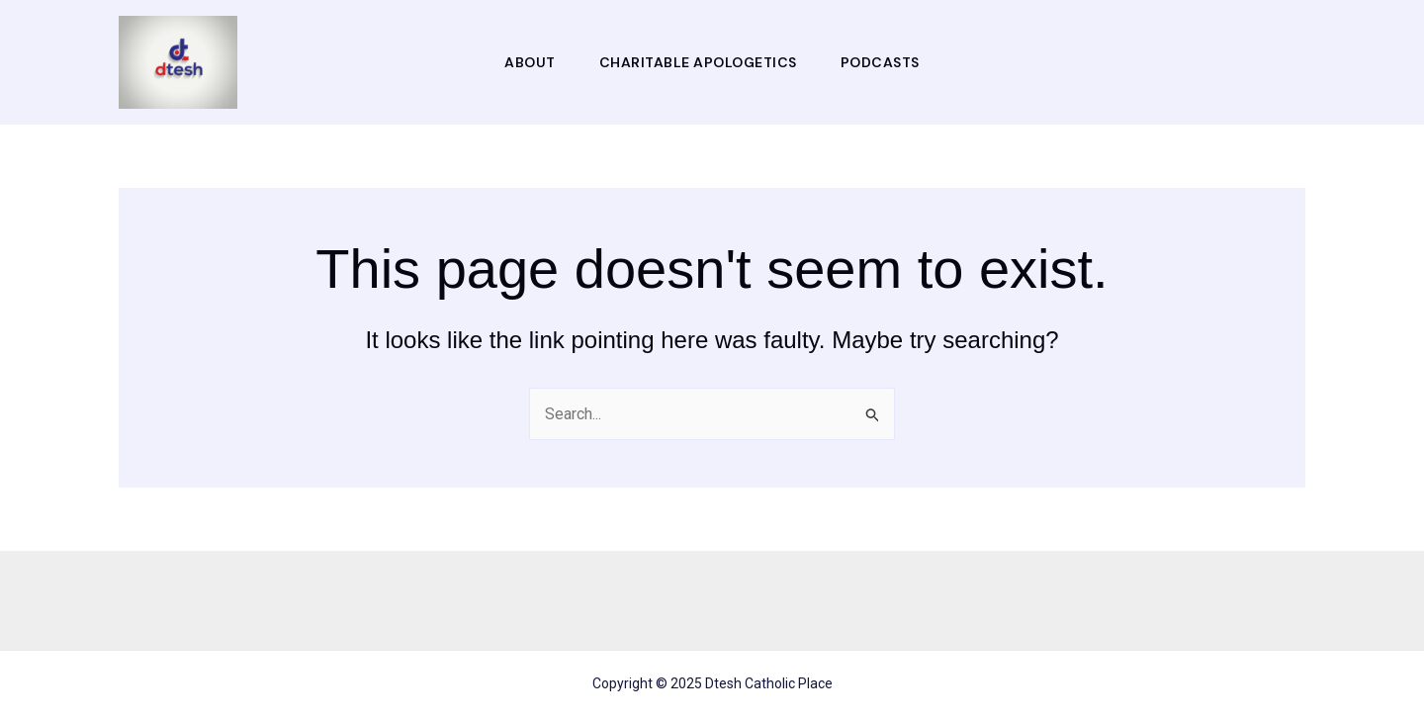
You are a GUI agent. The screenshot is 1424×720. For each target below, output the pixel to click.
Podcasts (880, 62)
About (530, 62)
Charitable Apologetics (698, 62)
